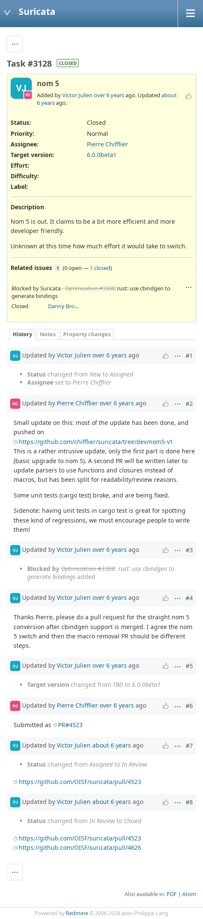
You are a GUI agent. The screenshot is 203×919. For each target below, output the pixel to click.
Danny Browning (69, 306)
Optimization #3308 (89, 288)
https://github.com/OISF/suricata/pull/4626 (80, 847)
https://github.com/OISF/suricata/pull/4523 (80, 782)
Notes (48, 334)
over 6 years (109, 95)
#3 (189, 550)
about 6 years (111, 745)
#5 (189, 666)
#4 (189, 598)
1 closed (100, 268)
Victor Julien (77, 95)
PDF (172, 894)
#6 (189, 706)
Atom (189, 894)
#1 (189, 355)
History (22, 334)
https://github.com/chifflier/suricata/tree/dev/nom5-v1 (95, 442)
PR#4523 (70, 725)
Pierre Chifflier (107, 144)
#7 (189, 746)
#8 (189, 802)
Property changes (87, 334)
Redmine (77, 913)
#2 (189, 403)
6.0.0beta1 (102, 155)
